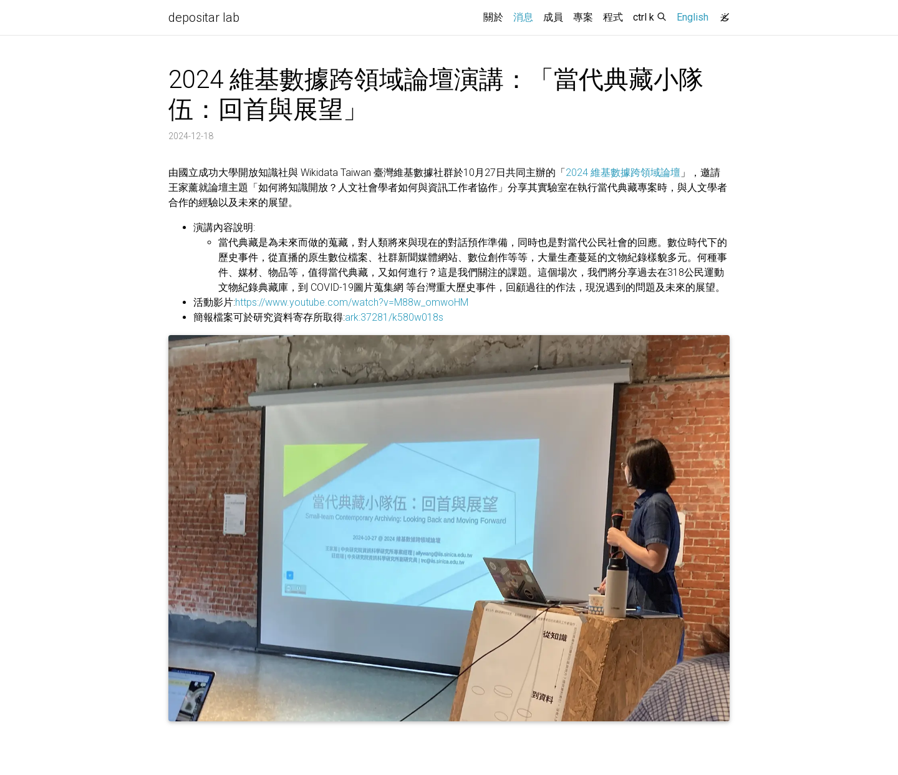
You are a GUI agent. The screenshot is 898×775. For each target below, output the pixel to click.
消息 (525, 16)
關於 (493, 17)
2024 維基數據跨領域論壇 (623, 172)
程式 (613, 17)
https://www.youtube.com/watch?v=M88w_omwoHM (351, 302)
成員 (553, 17)
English (692, 17)
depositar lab (203, 17)
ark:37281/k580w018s (394, 317)
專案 (583, 17)
